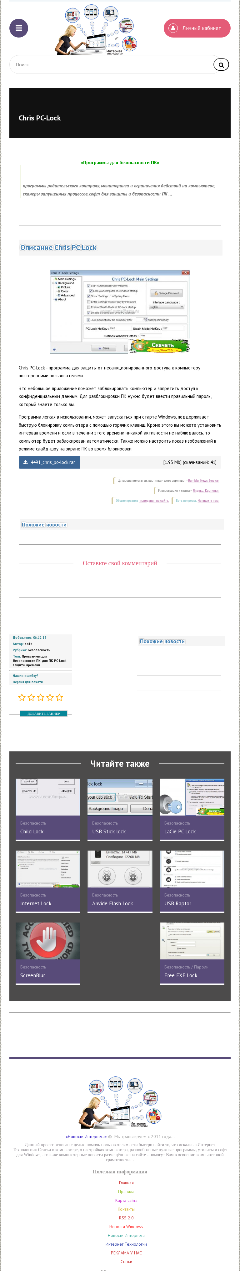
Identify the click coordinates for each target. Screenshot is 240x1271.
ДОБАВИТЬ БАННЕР (44, 713)
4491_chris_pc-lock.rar (49, 462)
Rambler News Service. (203, 481)
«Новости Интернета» (86, 1136)
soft (28, 644)
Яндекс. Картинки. (206, 491)
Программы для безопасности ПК (30, 658)
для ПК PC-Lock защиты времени (39, 662)
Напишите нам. (208, 501)
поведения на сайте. (154, 501)
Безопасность (39, 650)
